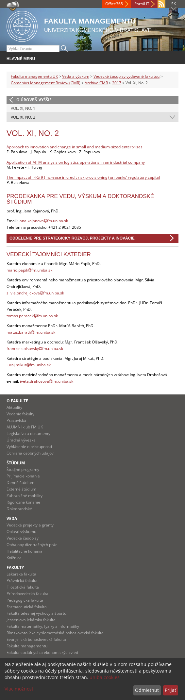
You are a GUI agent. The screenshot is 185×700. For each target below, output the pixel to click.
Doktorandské (19, 508)
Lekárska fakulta (21, 574)
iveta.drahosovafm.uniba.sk (46, 381)
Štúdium (16, 463)
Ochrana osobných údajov (30, 453)
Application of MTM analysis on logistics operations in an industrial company (76, 162)
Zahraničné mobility (24, 495)
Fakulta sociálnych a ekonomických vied (42, 652)
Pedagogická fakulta (25, 600)
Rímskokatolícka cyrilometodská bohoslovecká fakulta (55, 633)
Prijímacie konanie (23, 476)
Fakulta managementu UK (34, 76)
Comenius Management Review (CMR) (45, 83)
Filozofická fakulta (23, 587)
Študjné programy (23, 469)
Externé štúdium (21, 489)
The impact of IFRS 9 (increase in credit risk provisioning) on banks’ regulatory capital (83, 177)
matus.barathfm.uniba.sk (31, 332)
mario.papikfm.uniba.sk (29, 270)
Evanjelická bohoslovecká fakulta (36, 639)
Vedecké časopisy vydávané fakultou (126, 76)
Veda (12, 518)
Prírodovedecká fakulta (27, 593)
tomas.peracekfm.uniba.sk (32, 316)
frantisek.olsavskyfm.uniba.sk (35, 348)
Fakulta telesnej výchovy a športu (36, 613)
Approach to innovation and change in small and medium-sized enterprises (75, 147)
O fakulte (17, 401)
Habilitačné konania (24, 551)
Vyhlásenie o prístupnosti (29, 446)
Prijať (170, 690)
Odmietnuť (147, 690)
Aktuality (14, 407)
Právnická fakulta (22, 580)
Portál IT (141, 4)
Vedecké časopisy (23, 538)
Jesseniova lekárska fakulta (31, 620)
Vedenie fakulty (20, 414)
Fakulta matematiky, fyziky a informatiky (43, 626)
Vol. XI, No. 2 (23, 117)
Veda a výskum (75, 76)
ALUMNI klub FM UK (25, 427)
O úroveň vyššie (34, 100)
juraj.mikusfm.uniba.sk (29, 365)
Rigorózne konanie (23, 502)
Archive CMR (96, 83)
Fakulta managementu (27, 646)
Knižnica (14, 557)
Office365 (114, 4)
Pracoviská (16, 420)
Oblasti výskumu (21, 531)
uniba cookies (105, 677)
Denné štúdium (20, 482)
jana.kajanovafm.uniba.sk (43, 221)
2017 (116, 83)
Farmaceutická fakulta (27, 606)
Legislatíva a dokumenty (28, 433)
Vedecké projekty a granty (30, 525)
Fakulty (15, 567)
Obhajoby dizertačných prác (32, 544)
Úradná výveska (21, 440)
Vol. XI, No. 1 (23, 108)
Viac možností (20, 689)
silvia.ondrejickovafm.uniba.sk (35, 293)
